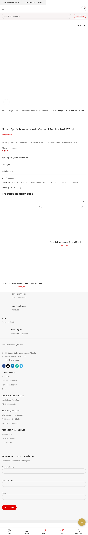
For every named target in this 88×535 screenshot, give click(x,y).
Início (4, 110)
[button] (83, 206)
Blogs (4, 389)
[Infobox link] (44, 296)
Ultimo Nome (44, 482)
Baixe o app (80, 16)
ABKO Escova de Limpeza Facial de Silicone (22, 283)
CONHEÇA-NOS (8, 372)
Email (44, 495)
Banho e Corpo (47, 110)
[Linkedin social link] (14, 187)
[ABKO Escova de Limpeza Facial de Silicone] (22, 219)
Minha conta (7, 434)
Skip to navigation (10, 2)
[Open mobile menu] (3, 8)
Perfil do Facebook (9, 380)
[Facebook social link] (8, 187)
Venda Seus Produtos (10, 400)
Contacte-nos (7, 442)
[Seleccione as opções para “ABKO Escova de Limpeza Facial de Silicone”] (40, 206)
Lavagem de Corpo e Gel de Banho (71, 110)
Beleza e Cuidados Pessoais (27, 110)
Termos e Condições (10, 423)
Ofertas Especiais (9, 404)
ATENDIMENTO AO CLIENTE (13, 430)
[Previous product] (3, 115)
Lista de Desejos (8, 438)
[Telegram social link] (20, 187)
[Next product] (8, 115)
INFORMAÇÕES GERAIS (11, 411)
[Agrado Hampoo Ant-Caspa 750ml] (65, 219)
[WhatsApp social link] (17, 187)
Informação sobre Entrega (12, 415)
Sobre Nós (6, 376)
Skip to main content (34, 2)
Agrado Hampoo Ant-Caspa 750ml (65, 242)
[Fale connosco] (82, 522)
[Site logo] (38, 8)
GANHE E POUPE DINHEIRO (13, 396)
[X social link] (11, 187)
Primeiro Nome (44, 469)
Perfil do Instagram (9, 385)
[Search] (36, 16)
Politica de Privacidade (11, 419)
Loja (11, 110)
